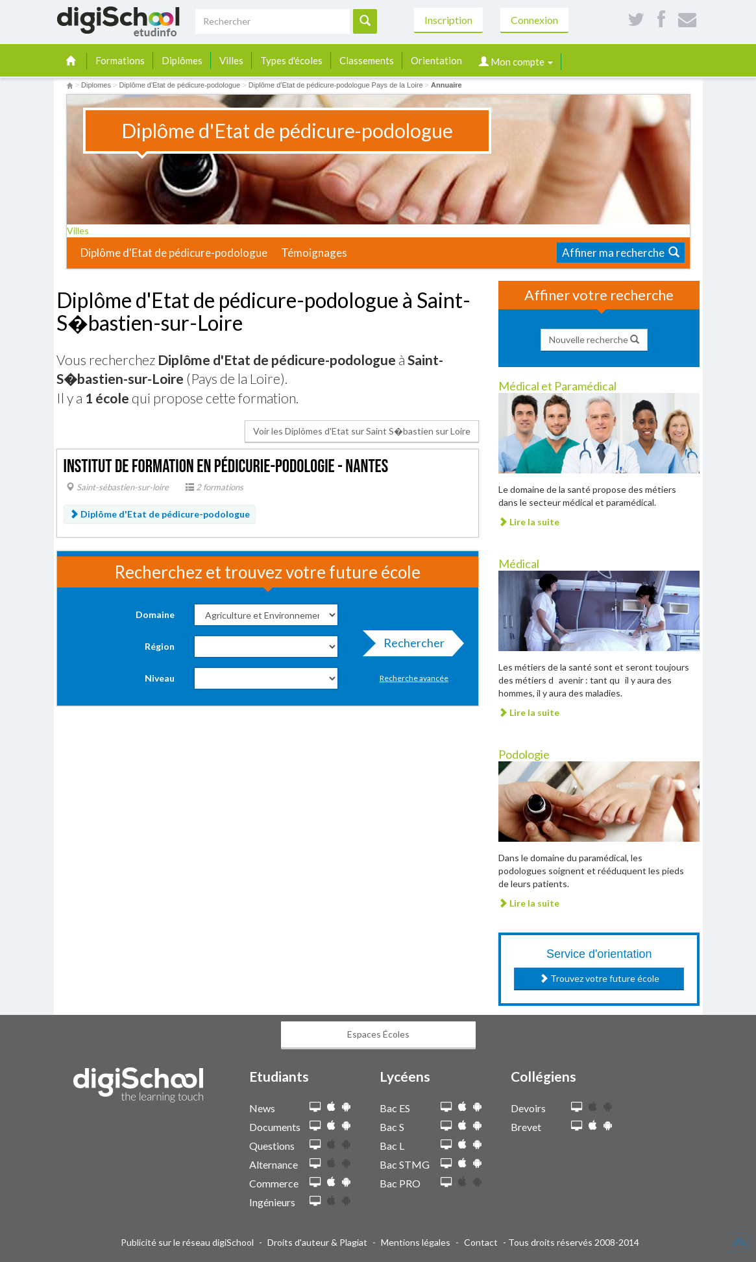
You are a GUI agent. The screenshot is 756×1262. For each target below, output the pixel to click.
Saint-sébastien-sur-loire (117, 487)
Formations (120, 60)
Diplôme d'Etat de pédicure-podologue (173, 252)
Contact (481, 1242)
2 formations (214, 487)
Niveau (160, 678)
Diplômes (182, 60)
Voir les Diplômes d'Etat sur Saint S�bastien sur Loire (361, 430)
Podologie (524, 754)
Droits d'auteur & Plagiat (317, 1242)
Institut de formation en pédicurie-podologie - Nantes (226, 466)
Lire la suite (528, 521)
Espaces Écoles (378, 1034)
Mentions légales (415, 1242)
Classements (366, 60)
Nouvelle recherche (594, 339)
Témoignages (314, 252)
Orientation (436, 60)
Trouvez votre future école (599, 978)
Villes (231, 60)
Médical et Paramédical (557, 386)
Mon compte (516, 61)
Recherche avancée (414, 678)
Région (160, 646)
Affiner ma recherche (620, 252)
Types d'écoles (291, 60)
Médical (518, 563)
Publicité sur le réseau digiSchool (187, 1242)
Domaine (155, 614)
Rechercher (410, 646)
